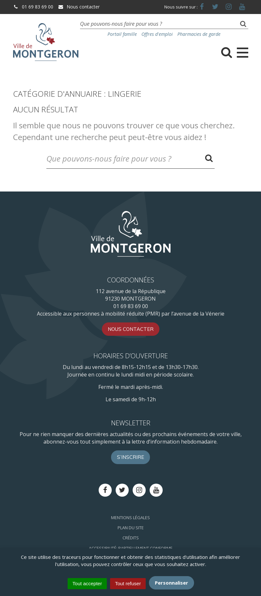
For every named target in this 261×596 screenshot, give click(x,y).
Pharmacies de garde (198, 34)
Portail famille (122, 34)
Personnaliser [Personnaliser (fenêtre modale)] (171, 582)
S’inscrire (130, 457)
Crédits (130, 538)
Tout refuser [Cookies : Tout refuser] (128, 583)
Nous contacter (79, 7)
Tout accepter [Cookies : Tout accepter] (87, 583)
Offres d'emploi (157, 34)
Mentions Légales (130, 517)
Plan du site (131, 528)
